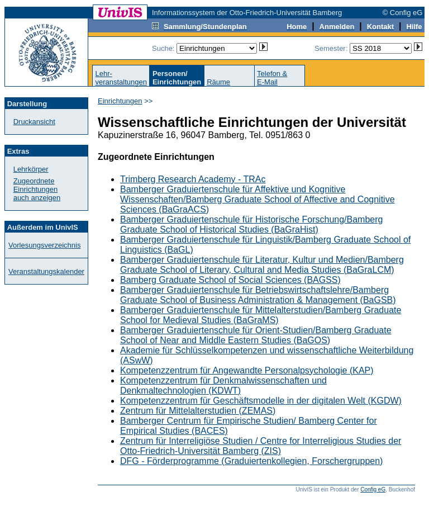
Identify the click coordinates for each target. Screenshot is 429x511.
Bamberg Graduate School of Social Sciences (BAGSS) (230, 280)
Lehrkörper (31, 169)
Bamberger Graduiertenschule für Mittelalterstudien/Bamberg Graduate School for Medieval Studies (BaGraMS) (260, 315)
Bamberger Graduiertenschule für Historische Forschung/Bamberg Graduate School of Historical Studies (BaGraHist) (251, 224)
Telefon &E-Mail (272, 77)
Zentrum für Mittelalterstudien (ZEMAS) (197, 410)
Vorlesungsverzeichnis (44, 245)
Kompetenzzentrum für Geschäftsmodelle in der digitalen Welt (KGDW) (261, 400)
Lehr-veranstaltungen (121, 77)
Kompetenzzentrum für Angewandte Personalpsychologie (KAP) (247, 370)
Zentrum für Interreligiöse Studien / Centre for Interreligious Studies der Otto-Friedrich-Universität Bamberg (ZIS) (260, 446)
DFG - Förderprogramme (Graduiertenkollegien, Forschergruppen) (251, 461)
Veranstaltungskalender (46, 271)
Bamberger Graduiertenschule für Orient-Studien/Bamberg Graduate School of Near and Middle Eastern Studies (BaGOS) (256, 335)
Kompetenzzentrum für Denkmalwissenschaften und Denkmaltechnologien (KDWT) (223, 385)
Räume (218, 82)
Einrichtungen (120, 101)
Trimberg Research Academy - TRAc (193, 179)
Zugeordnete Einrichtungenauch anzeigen (37, 189)
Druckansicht (34, 121)
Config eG (372, 489)
